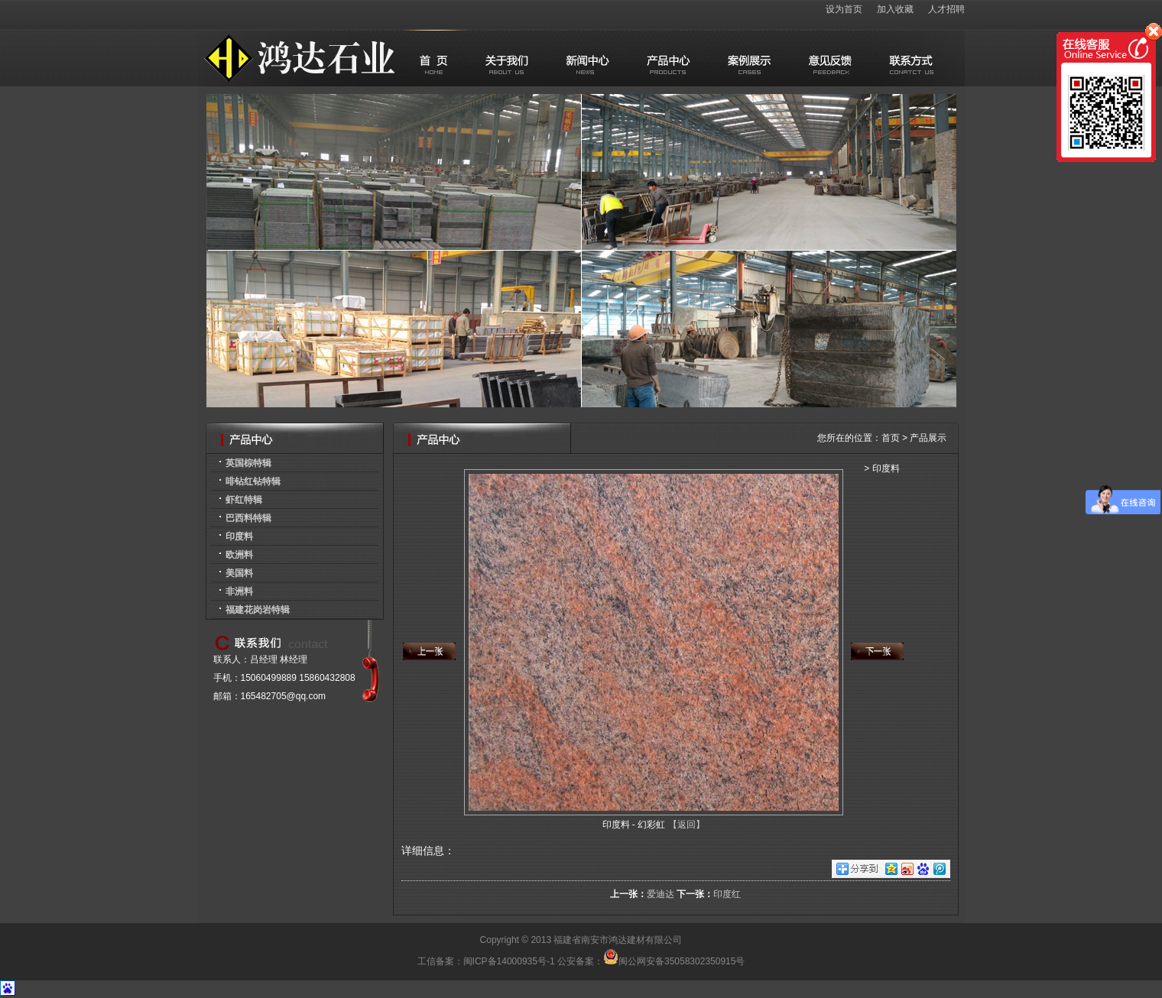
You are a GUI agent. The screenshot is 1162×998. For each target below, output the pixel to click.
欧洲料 (239, 554)
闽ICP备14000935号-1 (509, 961)
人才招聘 (946, 9)
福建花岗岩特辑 (258, 609)
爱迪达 (660, 894)
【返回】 (686, 824)
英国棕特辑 (248, 463)
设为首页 (844, 9)
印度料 (239, 536)
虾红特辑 (244, 499)
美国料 (239, 573)
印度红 (727, 894)
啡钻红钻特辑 (253, 481)
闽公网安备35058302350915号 (674, 961)
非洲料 (239, 591)
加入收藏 (895, 9)
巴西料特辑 (248, 518)
